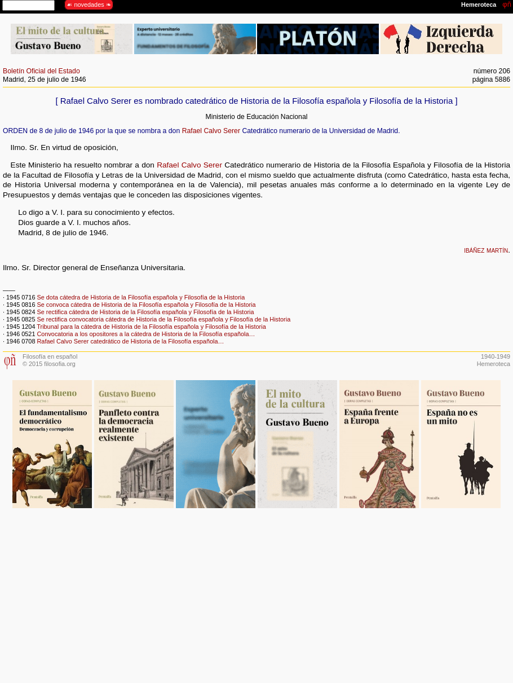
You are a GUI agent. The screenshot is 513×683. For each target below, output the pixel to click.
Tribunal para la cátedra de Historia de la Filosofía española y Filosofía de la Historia (151, 326)
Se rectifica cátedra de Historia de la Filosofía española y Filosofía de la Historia (145, 312)
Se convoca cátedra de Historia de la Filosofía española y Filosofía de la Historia (146, 304)
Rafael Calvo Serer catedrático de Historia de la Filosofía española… (130, 341)
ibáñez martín (486, 250)
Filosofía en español (50, 356)
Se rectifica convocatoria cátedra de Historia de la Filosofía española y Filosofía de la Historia (163, 319)
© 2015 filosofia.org (49, 363)
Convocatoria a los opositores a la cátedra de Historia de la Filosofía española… (146, 334)
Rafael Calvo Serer (211, 131)
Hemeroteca (493, 363)
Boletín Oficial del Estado (41, 71)
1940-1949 (495, 356)
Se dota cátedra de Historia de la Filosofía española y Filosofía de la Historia (141, 297)
